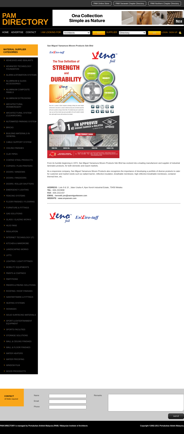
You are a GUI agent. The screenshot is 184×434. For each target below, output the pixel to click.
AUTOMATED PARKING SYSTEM (21, 121)
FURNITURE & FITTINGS (17, 208)
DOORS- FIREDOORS (16, 178)
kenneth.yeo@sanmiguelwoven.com (71, 195)
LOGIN (164, 32)
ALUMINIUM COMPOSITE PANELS (18, 90)
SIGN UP (173, 32)
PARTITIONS (12, 279)
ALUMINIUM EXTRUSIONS (18, 98)
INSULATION (12, 231)
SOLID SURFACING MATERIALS (21, 315)
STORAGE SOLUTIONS (17, 335)
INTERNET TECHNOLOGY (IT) (20, 237)
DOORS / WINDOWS (15, 172)
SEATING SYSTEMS (15, 303)
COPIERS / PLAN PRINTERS (19, 166)
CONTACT (31, 32)
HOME (5, 32)
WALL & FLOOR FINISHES (18, 347)
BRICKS (10, 127)
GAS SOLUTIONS (14, 213)
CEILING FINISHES (15, 148)
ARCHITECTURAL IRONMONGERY (14, 105)
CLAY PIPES (11, 154)
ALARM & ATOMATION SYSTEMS (21, 75)
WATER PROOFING (15, 359)
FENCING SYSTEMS (15, 196)
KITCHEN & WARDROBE (17, 243)
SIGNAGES (11, 309)
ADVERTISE (17, 32)
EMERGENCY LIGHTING (17, 190)
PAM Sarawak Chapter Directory (130, 3)
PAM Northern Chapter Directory (164, 3)
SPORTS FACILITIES (15, 329)
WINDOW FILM (13, 365)
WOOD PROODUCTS (16, 371)
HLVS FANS (11, 225)
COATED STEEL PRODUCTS (19, 160)
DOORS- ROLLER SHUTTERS (20, 184)
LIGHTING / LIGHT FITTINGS (19, 261)
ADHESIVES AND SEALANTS (19, 60)
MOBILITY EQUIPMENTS (17, 267)
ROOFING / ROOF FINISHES (19, 291)
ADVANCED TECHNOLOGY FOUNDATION (18, 67)
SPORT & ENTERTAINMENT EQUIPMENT (19, 322)
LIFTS (9, 255)
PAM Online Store (101, 3)
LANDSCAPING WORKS (17, 249)
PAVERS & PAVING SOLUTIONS (21, 285)
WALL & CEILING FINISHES (18, 341)
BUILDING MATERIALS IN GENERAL (18, 134)
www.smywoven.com (67, 198)
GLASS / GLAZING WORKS (18, 219)
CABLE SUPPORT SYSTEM (18, 142)
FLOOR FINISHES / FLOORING (20, 202)
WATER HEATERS (14, 353)
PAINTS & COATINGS (16, 273)
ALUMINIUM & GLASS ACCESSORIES (16, 82)
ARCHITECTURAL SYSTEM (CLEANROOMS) (18, 114)
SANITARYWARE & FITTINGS (19, 297)
